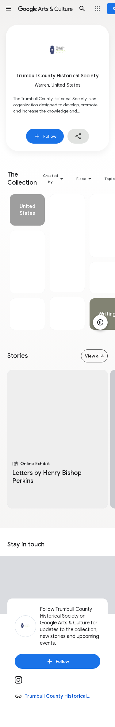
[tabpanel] (27, 262)
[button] (8, 8)
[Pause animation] (100, 322)
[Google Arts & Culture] (45, 8)
